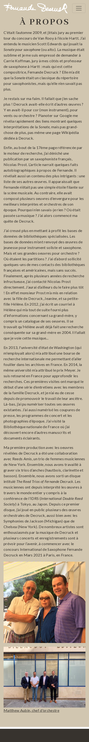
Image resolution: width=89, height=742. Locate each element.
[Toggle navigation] (78, 8)
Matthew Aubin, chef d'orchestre (31, 710)
